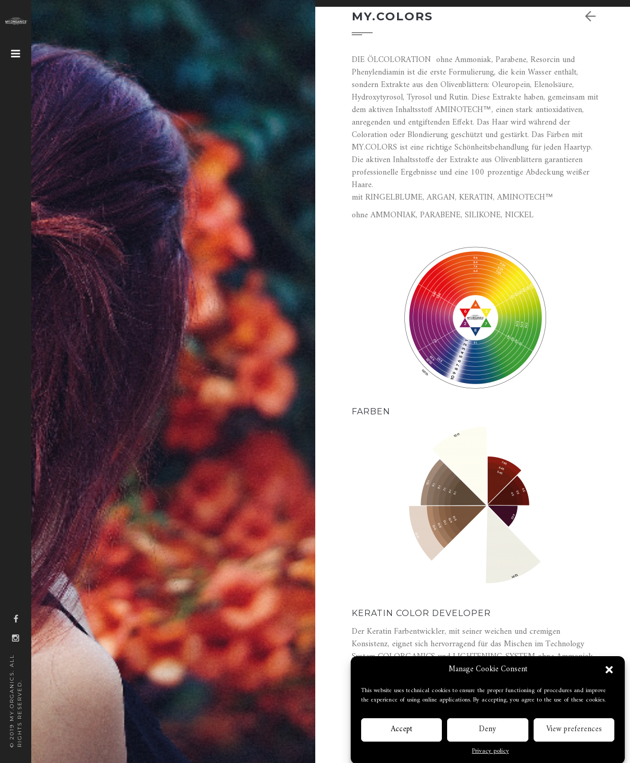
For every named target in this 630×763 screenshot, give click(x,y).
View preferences (574, 732)
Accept (401, 732)
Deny (487, 732)
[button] (609, 673)
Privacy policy (490, 754)
